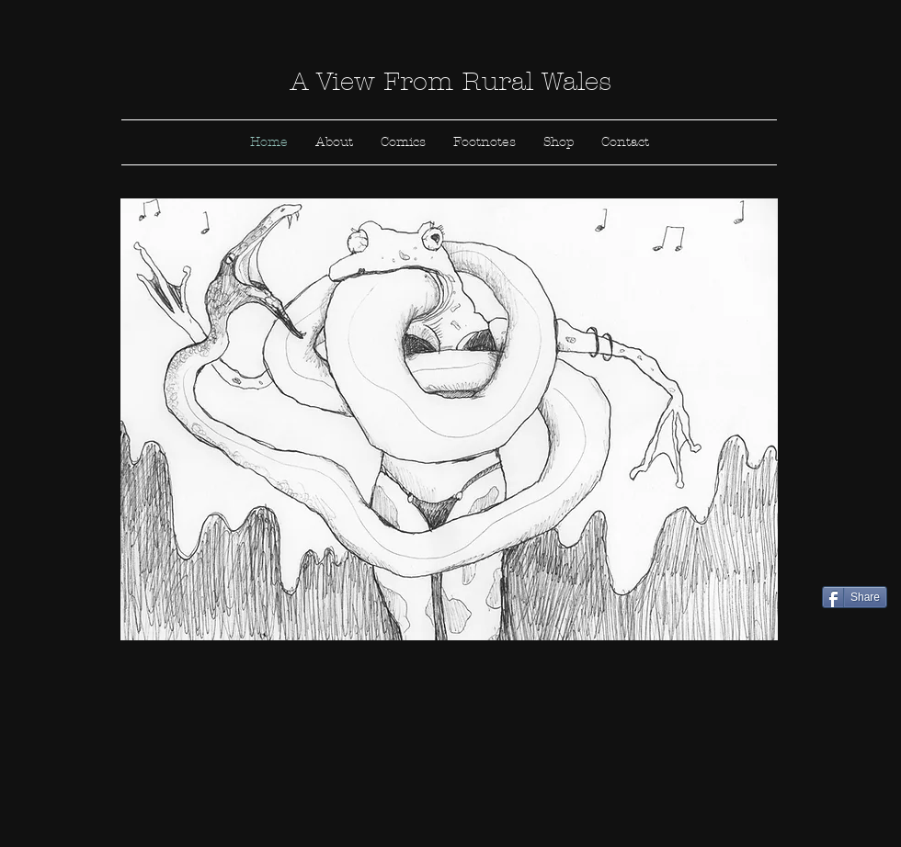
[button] (449, 419)
